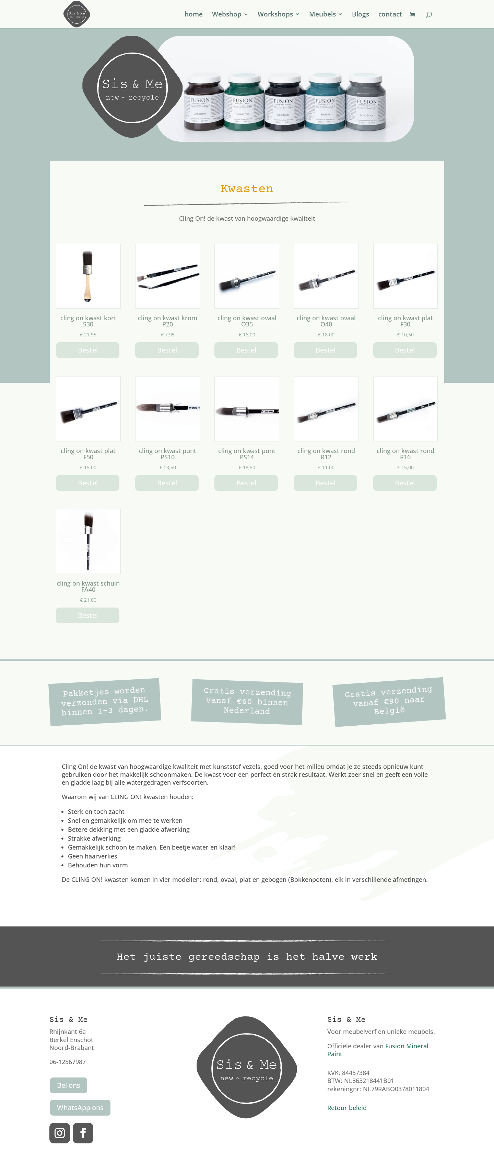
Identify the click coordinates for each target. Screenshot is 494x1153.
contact (390, 15)
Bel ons (68, 1085)
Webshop (227, 15)
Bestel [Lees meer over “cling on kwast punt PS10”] (167, 482)
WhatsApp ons (80, 1107)
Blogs (360, 15)
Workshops (275, 15)
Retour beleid (347, 1108)
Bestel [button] (88, 350)
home (194, 15)
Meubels (322, 15)
